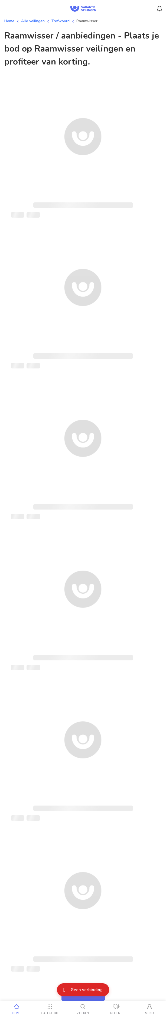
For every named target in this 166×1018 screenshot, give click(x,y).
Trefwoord (60, 21)
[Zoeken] (83, 1009)
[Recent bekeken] (116, 1009)
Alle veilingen (33, 21)
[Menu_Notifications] (159, 8)
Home (9, 21)
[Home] (16, 1009)
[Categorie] (50, 1009)
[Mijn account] (149, 1009)
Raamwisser (86, 21)
